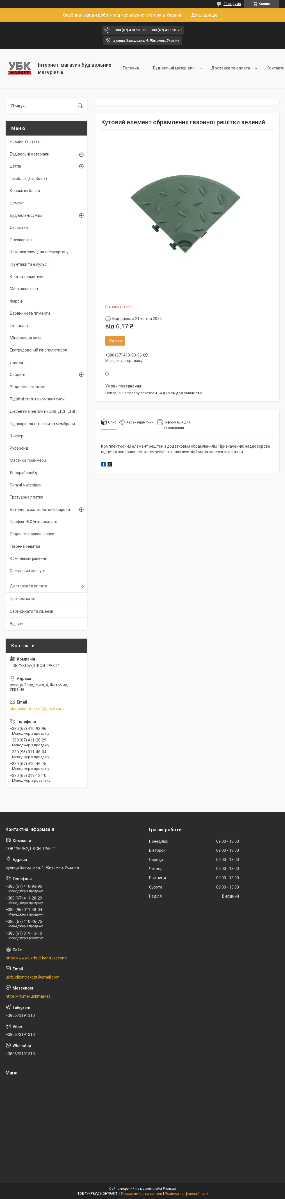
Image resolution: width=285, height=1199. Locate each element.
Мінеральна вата (26, 338)
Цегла (15, 166)
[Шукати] (80, 106)
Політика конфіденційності (186, 1194)
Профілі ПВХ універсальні (33, 521)
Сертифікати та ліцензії (31, 611)
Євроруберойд (23, 472)
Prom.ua (169, 1189)
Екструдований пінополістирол (38, 350)
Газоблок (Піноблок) (28, 178)
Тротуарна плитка (26, 497)
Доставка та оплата (230, 68)
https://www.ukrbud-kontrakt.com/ (36, 958)
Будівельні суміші (26, 215)
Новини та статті (25, 141)
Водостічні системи (27, 387)
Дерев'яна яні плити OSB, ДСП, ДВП (43, 411)
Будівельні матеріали (174, 68)
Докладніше (204, 15)
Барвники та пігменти (30, 313)
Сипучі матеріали (26, 485)
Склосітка (19, 227)
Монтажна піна (24, 289)
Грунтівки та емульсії (29, 264)
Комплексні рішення (28, 558)
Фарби (16, 301)
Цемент (17, 203)
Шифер (16, 436)
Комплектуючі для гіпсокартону (39, 252)
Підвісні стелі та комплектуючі (37, 399)
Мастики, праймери (28, 460)
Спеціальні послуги (27, 571)
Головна (131, 68)
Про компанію (22, 598)
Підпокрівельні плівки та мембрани (42, 424)
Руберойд (19, 448)
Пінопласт (19, 325)
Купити (115, 341)
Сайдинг (18, 374)
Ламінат (17, 362)
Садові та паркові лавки (32, 534)
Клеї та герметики (27, 276)
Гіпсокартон (21, 240)
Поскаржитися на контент (141, 1194)
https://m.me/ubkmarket (28, 996)
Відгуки (17, 623)
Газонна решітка (25, 546)
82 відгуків (232, 4)
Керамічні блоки (25, 190)
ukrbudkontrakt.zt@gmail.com (37, 708)
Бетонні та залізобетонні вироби (40, 509)
